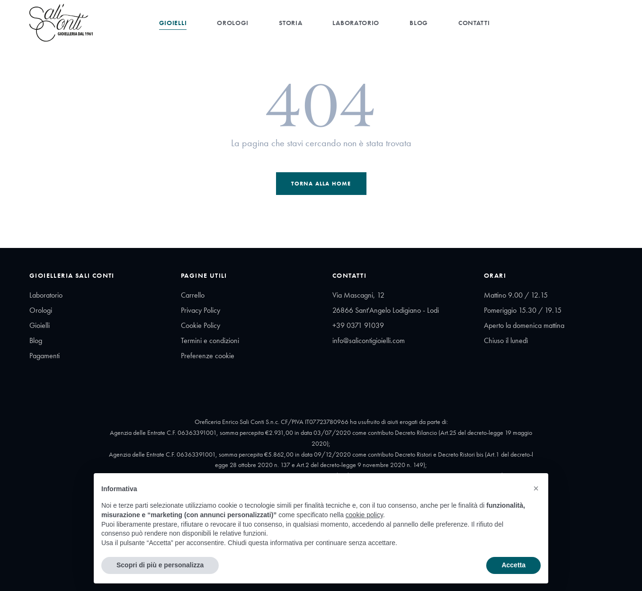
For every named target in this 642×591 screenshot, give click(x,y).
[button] (536, 488)
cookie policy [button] (364, 515)
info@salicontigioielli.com (368, 340)
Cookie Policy (200, 325)
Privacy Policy (200, 310)
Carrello (193, 295)
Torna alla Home (321, 183)
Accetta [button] (513, 565)
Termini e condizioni (210, 340)
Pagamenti (44, 356)
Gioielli (173, 22)
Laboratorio (355, 22)
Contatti (474, 22)
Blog (419, 22)
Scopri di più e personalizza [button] (160, 565)
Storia (290, 22)
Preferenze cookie (207, 356)
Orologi (233, 22)
